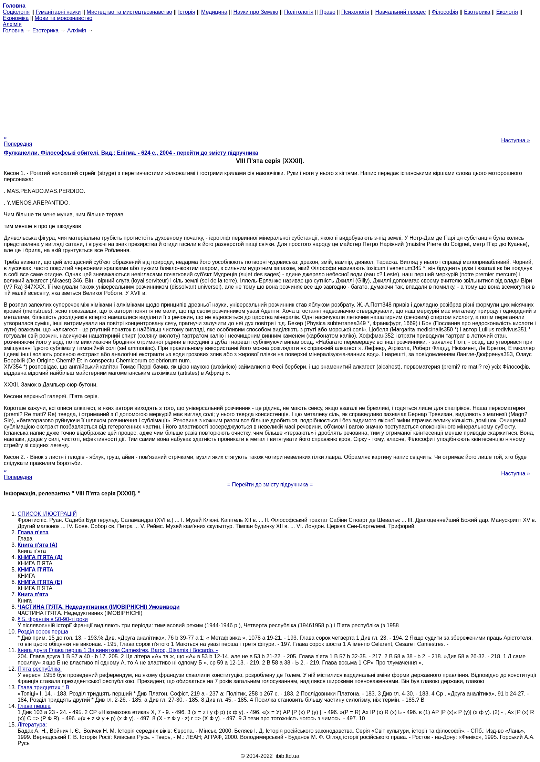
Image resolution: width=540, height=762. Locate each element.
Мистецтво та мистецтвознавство (129, 12)
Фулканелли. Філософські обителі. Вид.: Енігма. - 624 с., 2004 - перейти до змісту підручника (131, 153)
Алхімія (12, 24)
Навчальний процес (400, 12)
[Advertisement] (270, 82)
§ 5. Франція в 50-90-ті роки (53, 619)
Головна (13, 30)
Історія (186, 12)
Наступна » (515, 140)
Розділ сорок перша (43, 632)
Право (327, 12)
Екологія (507, 12)
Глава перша (34, 706)
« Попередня (18, 141)
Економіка (16, 18)
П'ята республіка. (40, 669)
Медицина (214, 12)
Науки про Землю (255, 12)
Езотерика (477, 12)
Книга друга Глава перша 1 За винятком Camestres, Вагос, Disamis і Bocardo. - (118, 650)
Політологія (298, 12)
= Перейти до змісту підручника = (270, 484)
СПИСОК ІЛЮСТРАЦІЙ (47, 514)
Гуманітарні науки (58, 12)
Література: (32, 725)
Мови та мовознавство (64, 18)
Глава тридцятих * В (43, 687)
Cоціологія (16, 12)
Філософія (445, 12)
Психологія (355, 12)
